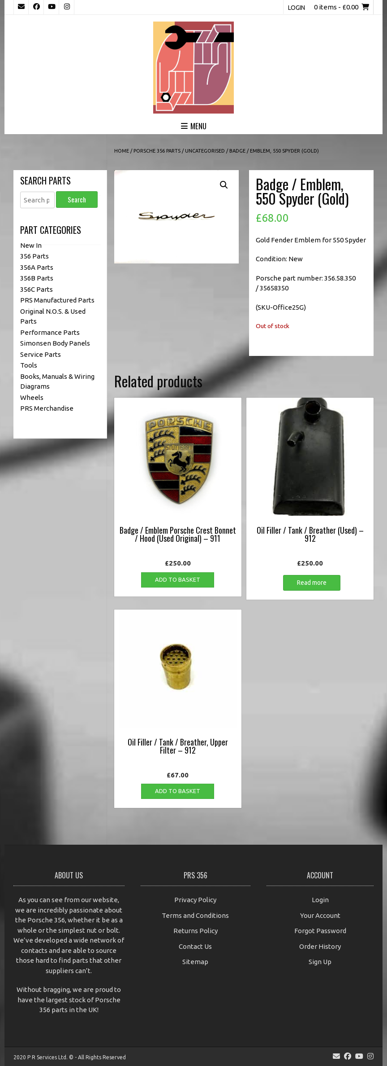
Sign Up (320, 961)
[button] (224, 185)
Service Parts (40, 354)
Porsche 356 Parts (157, 151)
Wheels (31, 397)
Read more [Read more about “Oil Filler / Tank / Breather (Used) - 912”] (312, 582)
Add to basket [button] (177, 579)
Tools (28, 365)
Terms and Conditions (195, 915)
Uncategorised (205, 151)
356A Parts (36, 267)
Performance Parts (50, 332)
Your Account (320, 915)
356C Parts (36, 289)
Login (296, 7)
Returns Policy (195, 930)
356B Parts (36, 278)
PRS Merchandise (46, 408)
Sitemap (195, 961)
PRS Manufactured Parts (57, 300)
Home (121, 151)
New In (31, 245)
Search (77, 199)
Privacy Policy (195, 900)
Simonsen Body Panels (55, 343)
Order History (320, 946)
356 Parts (34, 256)
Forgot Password (320, 930)
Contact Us (195, 946)
